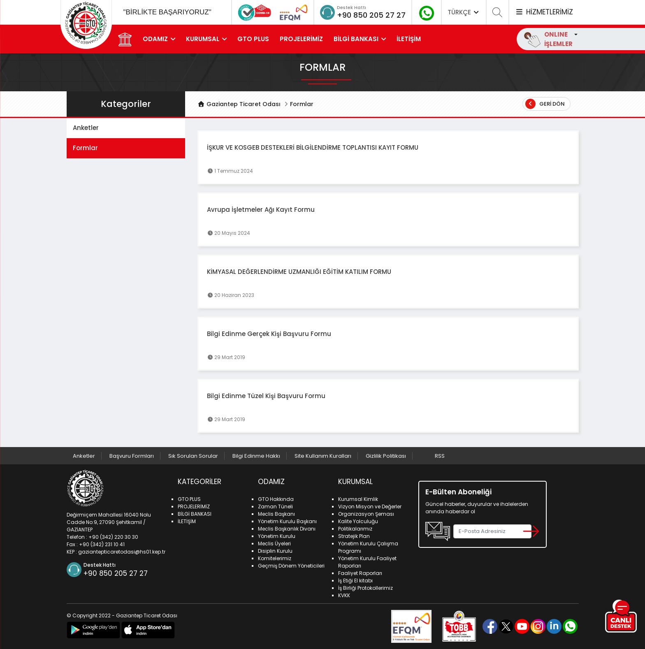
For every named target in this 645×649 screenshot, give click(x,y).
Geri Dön (545, 104)
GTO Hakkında (276, 499)
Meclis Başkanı (276, 513)
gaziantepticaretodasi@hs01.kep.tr (121, 551)
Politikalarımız (355, 528)
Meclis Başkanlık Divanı (287, 528)
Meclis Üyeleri (274, 543)
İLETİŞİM (409, 39)
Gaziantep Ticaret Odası (239, 104)
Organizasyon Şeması (366, 513)
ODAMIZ (155, 39)
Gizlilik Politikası (386, 456)
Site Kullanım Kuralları (323, 456)
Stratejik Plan (354, 536)
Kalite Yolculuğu (358, 521)
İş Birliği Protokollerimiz (365, 587)
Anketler (86, 127)
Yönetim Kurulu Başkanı (287, 521)
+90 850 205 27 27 (371, 15)
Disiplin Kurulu (275, 550)
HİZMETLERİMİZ (544, 12)
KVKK (344, 595)
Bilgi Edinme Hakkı (256, 456)
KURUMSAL (202, 39)
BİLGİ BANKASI (356, 39)
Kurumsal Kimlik (358, 499)
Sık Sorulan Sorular (193, 456)
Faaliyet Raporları (360, 573)
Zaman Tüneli (275, 506)
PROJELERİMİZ (301, 39)
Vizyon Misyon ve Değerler (369, 506)
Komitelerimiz (274, 558)
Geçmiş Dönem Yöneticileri (291, 565)
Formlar (85, 148)
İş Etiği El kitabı (355, 580)
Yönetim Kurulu (276, 536)
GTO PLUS (253, 39)
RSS (440, 456)
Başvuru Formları (131, 456)
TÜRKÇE (464, 12)
